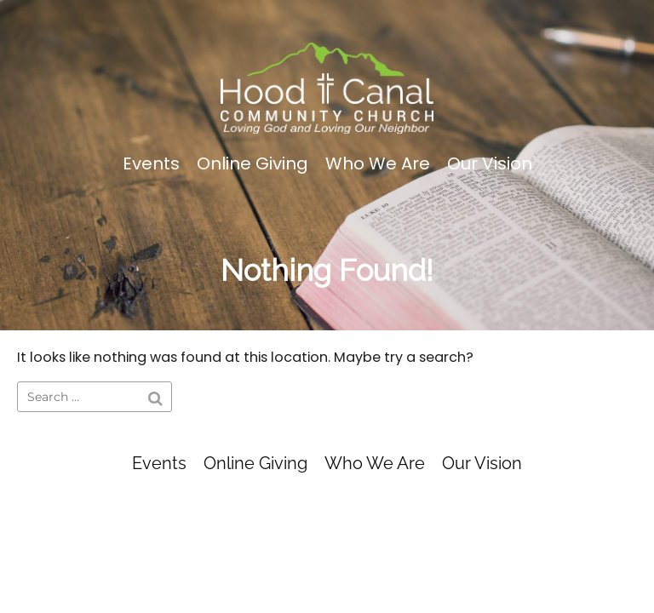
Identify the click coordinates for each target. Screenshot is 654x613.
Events (151, 163)
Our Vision (489, 163)
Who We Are (377, 163)
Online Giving (252, 163)
